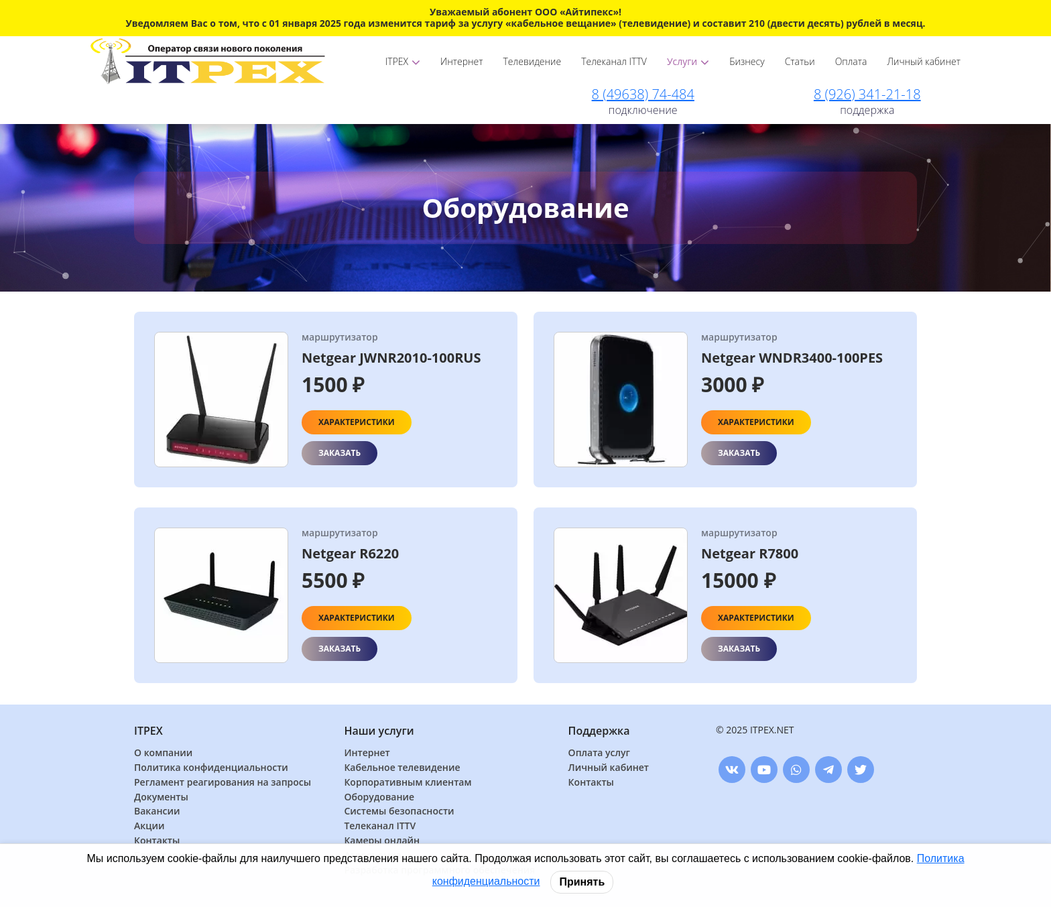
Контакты (157, 841)
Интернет (461, 61)
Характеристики (356, 422)
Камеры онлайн (382, 841)
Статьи (800, 61)
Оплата (851, 61)
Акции (149, 826)
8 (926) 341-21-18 (867, 94)
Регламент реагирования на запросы (222, 782)
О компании (163, 753)
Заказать (339, 453)
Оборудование (379, 797)
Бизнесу (746, 61)
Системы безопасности (399, 811)
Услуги (688, 61)
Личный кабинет (924, 61)
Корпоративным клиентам (407, 782)
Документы (161, 797)
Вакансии (157, 811)
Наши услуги (379, 730)
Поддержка (599, 730)
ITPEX (402, 61)
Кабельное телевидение (402, 768)
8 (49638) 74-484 (643, 94)
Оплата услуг (599, 753)
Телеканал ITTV (614, 61)
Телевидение (532, 61)
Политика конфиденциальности (211, 768)
